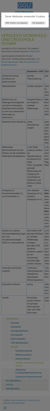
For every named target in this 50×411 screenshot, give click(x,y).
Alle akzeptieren (38, 23)
